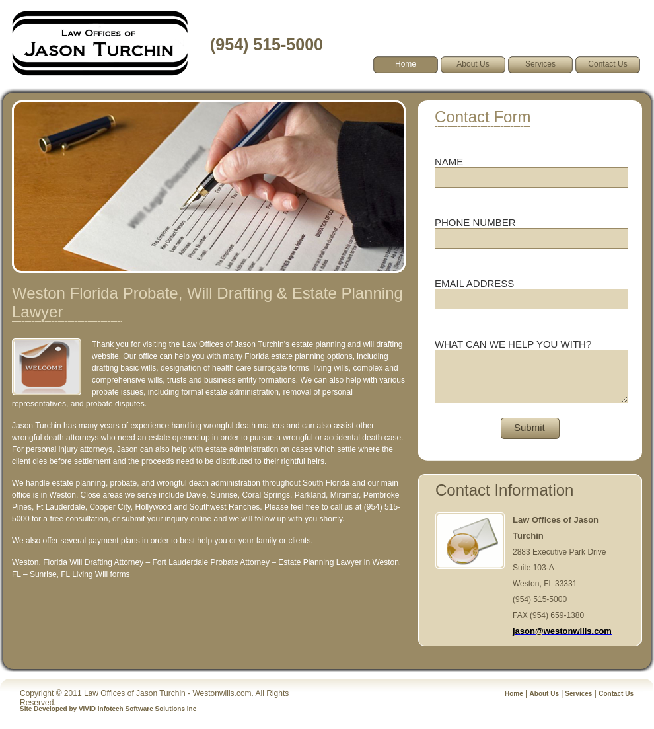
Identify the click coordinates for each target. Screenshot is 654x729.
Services (540, 64)
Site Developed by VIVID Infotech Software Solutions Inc (108, 708)
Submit (529, 427)
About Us (472, 64)
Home (514, 693)
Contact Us (607, 64)
